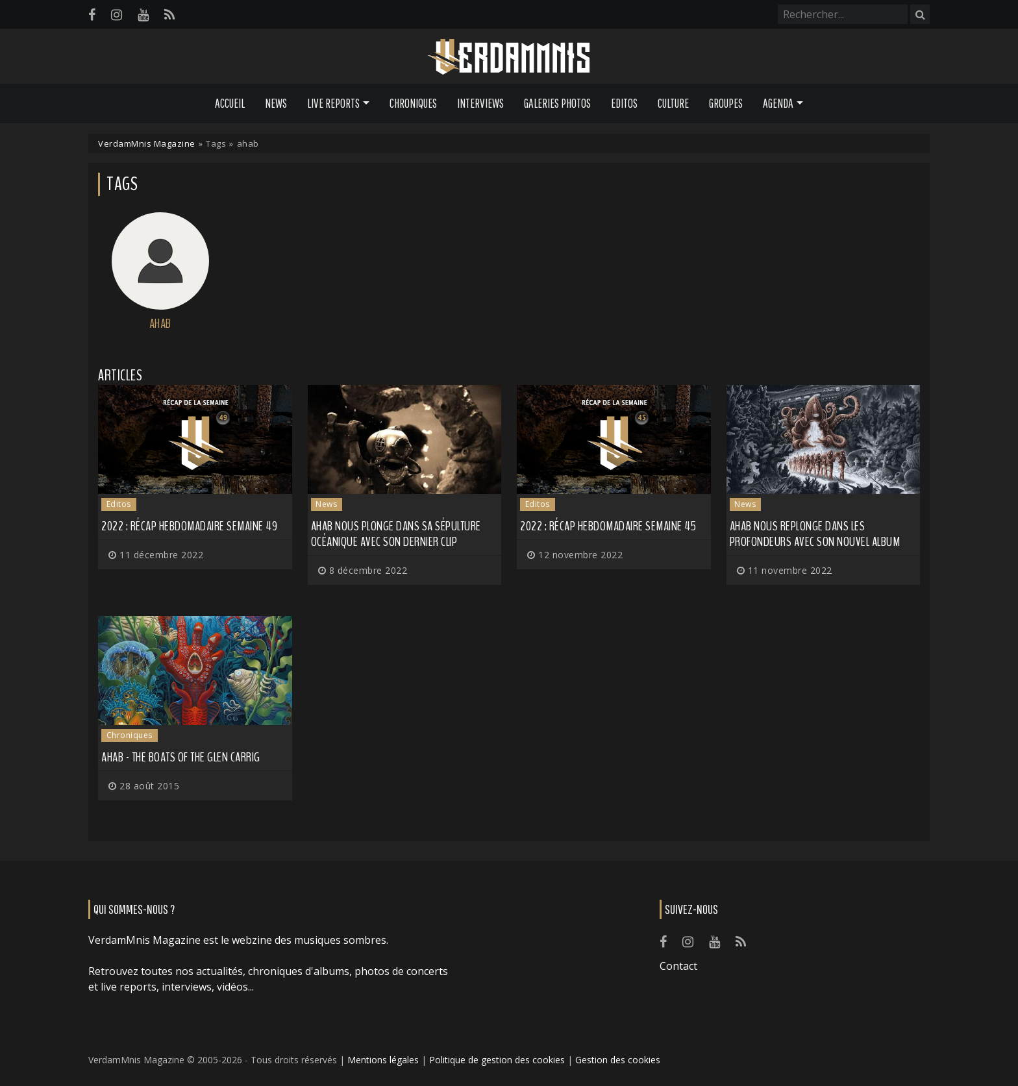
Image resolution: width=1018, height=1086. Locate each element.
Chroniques (413, 103)
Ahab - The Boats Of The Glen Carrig (180, 757)
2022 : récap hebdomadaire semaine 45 (608, 526)
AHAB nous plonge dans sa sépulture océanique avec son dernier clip (396, 533)
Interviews (480, 103)
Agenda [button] (778, 103)
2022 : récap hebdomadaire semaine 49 (189, 526)
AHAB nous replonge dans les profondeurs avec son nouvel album (815, 533)
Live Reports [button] (333, 103)
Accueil (230, 103)
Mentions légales (383, 1060)
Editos (624, 103)
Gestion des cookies (617, 1060)
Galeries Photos (557, 103)
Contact (678, 966)
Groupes (726, 103)
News (276, 103)
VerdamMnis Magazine (146, 143)
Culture (673, 103)
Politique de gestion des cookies (497, 1060)
